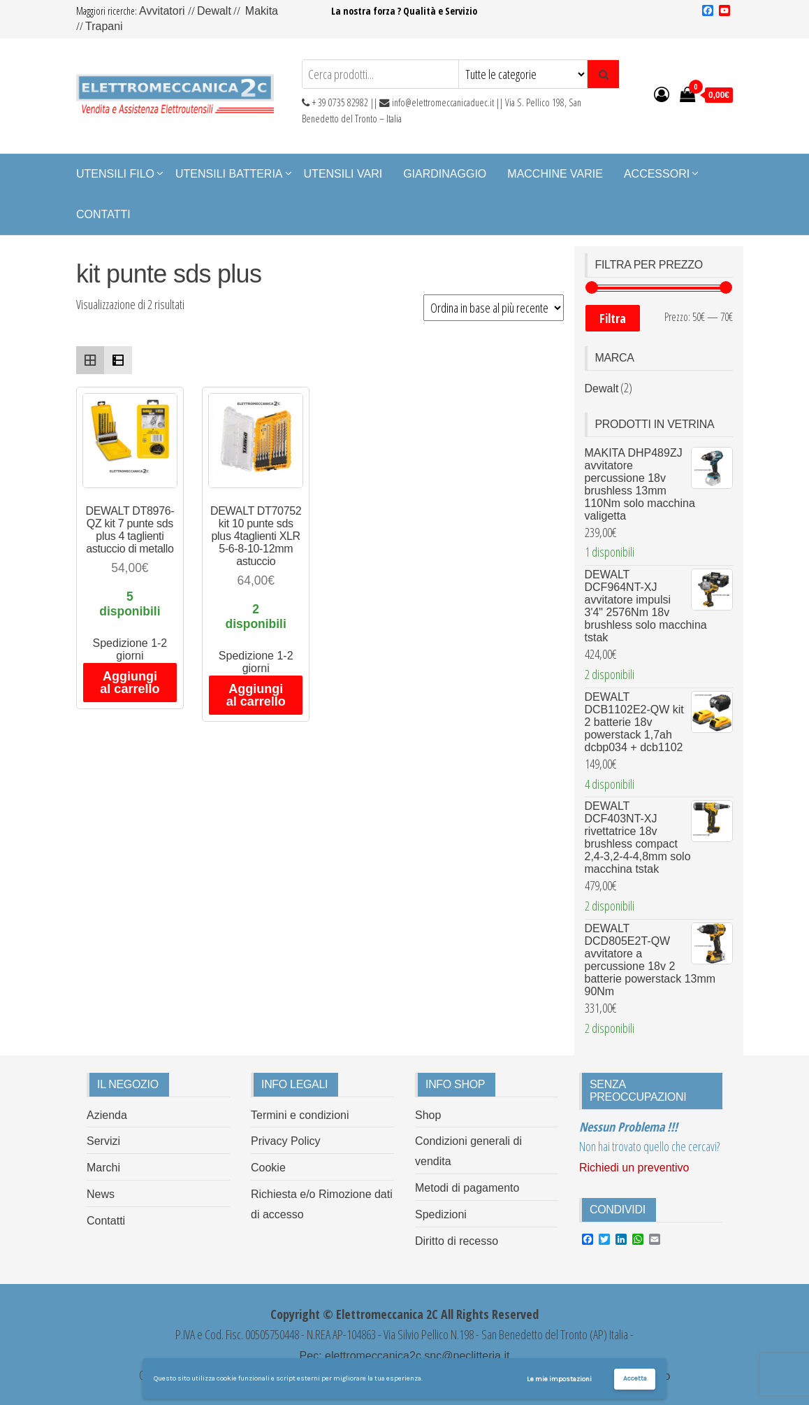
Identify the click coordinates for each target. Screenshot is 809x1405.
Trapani (104, 26)
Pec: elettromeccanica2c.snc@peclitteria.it (405, 1356)
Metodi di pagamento (467, 1188)
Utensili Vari (343, 174)
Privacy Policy (286, 1141)
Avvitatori (163, 11)
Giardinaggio (444, 174)
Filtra (612, 318)
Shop (428, 1115)
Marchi (103, 1168)
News (101, 1194)
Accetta (635, 1378)
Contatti (103, 214)
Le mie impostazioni (559, 1379)
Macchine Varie (555, 174)
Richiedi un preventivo (634, 1168)
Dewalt (214, 11)
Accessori (657, 174)
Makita (261, 11)
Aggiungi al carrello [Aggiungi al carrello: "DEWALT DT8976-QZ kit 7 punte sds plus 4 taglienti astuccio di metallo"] (129, 682)
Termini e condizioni (300, 1115)
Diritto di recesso (456, 1241)
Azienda (107, 1115)
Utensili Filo (115, 174)
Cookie (268, 1168)
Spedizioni (441, 1214)
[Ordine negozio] (493, 307)
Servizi (103, 1141)
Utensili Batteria (229, 174)
